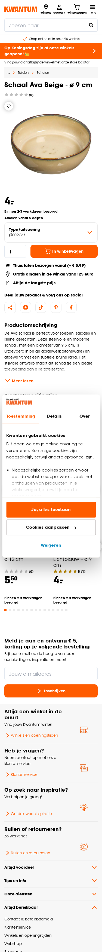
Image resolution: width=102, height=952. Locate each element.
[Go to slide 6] (27, 610)
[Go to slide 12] (53, 610)
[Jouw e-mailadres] (51, 673)
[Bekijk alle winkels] (46, 9)
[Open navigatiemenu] (92, 9)
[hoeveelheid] (15, 251)
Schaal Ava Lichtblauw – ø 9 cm (72, 559)
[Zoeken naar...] (91, 25)
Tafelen (23, 73)
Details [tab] (54, 416)
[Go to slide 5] (23, 610)
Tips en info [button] (51, 880)
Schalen (43, 73)
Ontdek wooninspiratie (28, 813)
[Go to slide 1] (5, 610)
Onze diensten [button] (51, 894)
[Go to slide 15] (66, 610)
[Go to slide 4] (18, 610)
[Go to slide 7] (31, 610)
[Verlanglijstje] (8, 106)
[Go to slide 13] (58, 610)
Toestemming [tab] (20, 416)
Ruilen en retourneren (27, 853)
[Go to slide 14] (62, 610)
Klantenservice (21, 774)
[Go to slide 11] (49, 610)
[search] (51, 25)
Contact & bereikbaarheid (28, 919)
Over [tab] (84, 416)
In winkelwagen (64, 251)
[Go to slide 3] (14, 610)
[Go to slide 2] (10, 610)
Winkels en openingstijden (31, 735)
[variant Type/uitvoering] (51, 232)
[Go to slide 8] (36, 610)
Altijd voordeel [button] (51, 867)
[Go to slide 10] (45, 610)
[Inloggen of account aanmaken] (59, 9)
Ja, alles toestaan (51, 509)
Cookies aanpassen (51, 527)
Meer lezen (18, 380)
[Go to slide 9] (40, 610)
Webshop (13, 943)
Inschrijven (51, 691)
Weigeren (51, 545)
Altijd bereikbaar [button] (51, 907)
